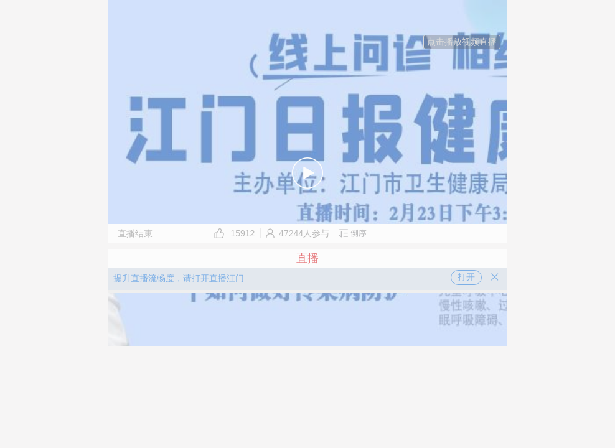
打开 (466, 277)
